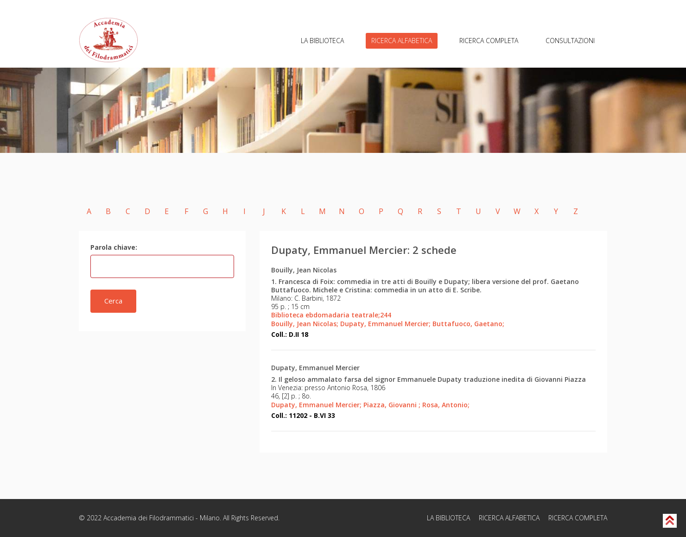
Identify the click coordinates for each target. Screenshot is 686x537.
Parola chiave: (113, 247)
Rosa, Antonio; (446, 404)
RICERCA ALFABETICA (401, 40)
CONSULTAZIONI (570, 40)
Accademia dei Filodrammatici (148, 517)
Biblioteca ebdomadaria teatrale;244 (331, 315)
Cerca (113, 300)
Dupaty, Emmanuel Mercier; (385, 323)
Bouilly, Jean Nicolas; (304, 323)
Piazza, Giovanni (391, 404)
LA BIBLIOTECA (322, 40)
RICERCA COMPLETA (488, 40)
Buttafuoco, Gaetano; (468, 323)
